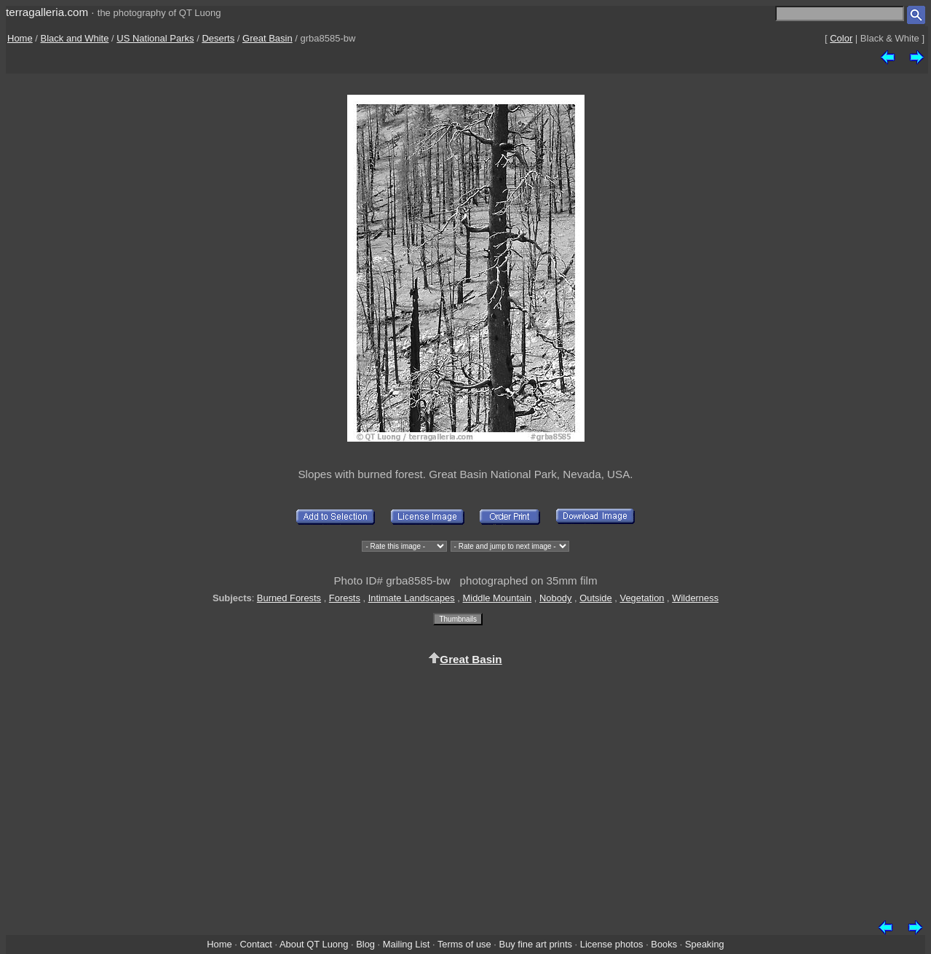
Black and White (75, 38)
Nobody (555, 598)
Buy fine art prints (535, 944)
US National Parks (155, 38)
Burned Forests (289, 598)
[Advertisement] (466, 790)
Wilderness (695, 598)
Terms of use (464, 944)
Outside (595, 598)
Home (20, 38)
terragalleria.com (47, 12)
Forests (344, 598)
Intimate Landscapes (411, 598)
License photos (611, 944)
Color (841, 38)
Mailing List (406, 944)
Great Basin (267, 38)
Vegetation (642, 598)
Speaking (704, 944)
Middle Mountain (497, 598)
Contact (255, 944)
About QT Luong (314, 944)
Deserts (218, 38)
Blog (365, 944)
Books (664, 944)
